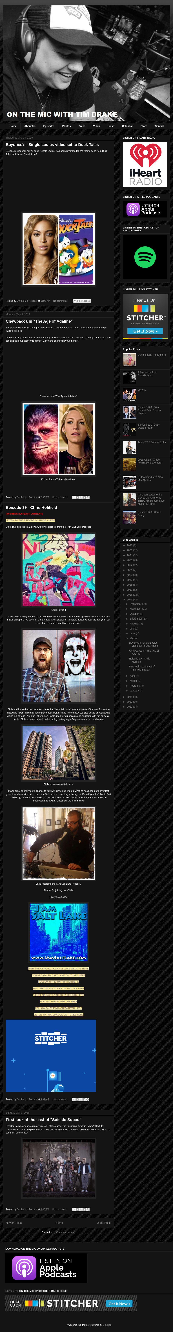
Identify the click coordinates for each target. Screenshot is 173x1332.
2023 (130, 560)
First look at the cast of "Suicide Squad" (43, 1119)
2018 (130, 584)
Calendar (127, 126)
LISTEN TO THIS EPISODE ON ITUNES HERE (58, 1014)
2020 (130, 575)
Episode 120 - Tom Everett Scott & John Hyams (149, 410)
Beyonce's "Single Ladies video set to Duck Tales (52, 144)
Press (82, 126)
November (136, 608)
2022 (130, 565)
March (133, 680)
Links (111, 126)
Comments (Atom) (65, 1232)
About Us (30, 126)
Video (96, 126)
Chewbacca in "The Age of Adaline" (39, 321)
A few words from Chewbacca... (147, 374)
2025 (130, 550)
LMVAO (142, 389)
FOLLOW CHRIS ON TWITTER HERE (58, 981)
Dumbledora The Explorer (152, 354)
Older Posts (104, 1222)
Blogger (107, 1325)
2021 (130, 570)
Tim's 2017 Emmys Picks (152, 442)
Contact (159, 126)
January (134, 690)
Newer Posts (14, 1222)
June (133, 633)
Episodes (48, 126)
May (132, 638)
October (134, 613)
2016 (130, 594)
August (134, 623)
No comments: (61, 300)
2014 (130, 696)
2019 (130, 579)
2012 (130, 706)
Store (144, 126)
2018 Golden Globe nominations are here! (150, 461)
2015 (130, 599)
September (136, 618)
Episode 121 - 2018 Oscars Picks (149, 426)
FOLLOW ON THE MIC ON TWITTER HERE (58, 1008)
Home (13, 126)
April (133, 675)
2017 (130, 589)
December (136, 603)
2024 (130, 555)
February (135, 685)
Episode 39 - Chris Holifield (31, 507)
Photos (66, 126)
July (132, 628)
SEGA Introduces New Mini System (150, 479)
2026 (130, 545)
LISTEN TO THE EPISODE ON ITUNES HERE (30, 520)
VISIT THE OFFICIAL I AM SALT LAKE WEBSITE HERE (58, 968)
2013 (130, 701)
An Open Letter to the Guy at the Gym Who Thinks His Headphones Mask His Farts (151, 499)
